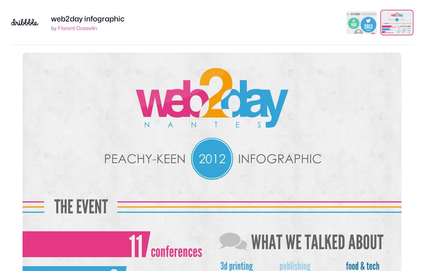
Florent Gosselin (77, 28)
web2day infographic (87, 18)
